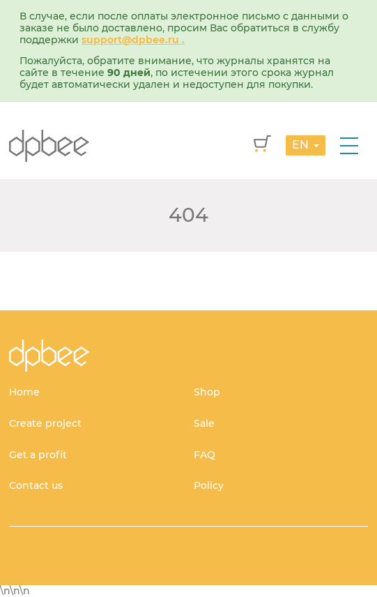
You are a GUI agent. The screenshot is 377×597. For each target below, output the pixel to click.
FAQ (204, 454)
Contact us (36, 485)
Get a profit (38, 454)
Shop (207, 392)
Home (24, 392)
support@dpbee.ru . (133, 39)
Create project (45, 423)
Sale (204, 423)
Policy (209, 485)
